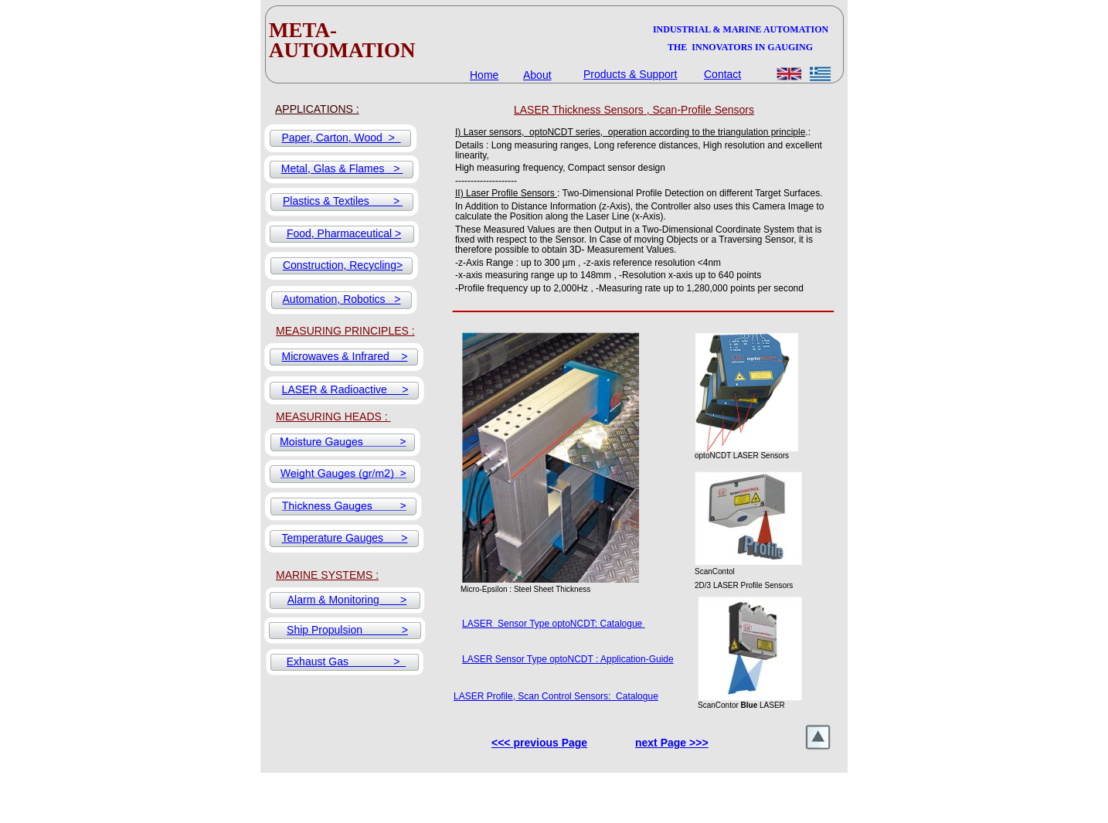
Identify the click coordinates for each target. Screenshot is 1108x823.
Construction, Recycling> (343, 265)
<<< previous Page (539, 742)
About (537, 75)
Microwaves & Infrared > (344, 356)
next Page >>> (672, 742)
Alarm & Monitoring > (346, 599)
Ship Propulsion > (347, 630)
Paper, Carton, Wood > (340, 137)
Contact (722, 74)
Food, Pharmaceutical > (344, 233)
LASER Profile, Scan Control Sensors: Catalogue (556, 696)
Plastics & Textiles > (343, 201)
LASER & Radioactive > (345, 389)
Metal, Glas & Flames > (342, 168)
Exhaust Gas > (346, 661)
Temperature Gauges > (344, 538)
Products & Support (630, 74)
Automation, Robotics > (342, 299)
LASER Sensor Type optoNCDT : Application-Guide (568, 659)
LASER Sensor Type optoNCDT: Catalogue (552, 623)
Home (484, 75)
